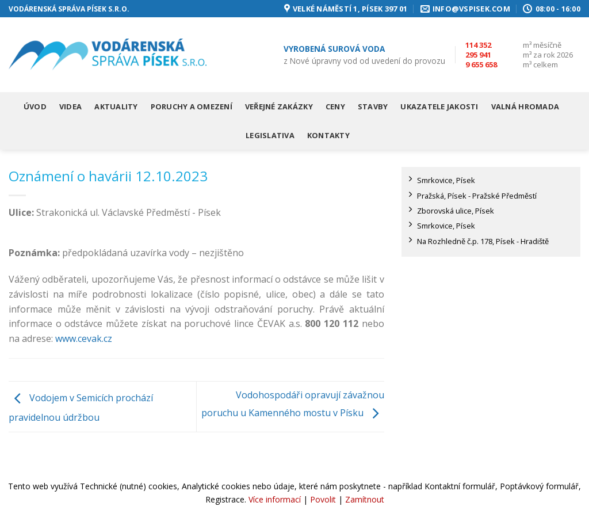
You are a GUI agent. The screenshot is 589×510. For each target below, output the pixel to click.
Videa (70, 106)
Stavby (373, 106)
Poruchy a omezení (191, 106)
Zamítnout (364, 499)
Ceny (335, 106)
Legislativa (270, 135)
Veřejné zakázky (279, 106)
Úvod (35, 106)
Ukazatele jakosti (439, 106)
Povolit (323, 499)
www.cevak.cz (83, 338)
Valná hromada (525, 106)
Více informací (274, 499)
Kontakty (328, 135)
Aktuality (115, 106)
